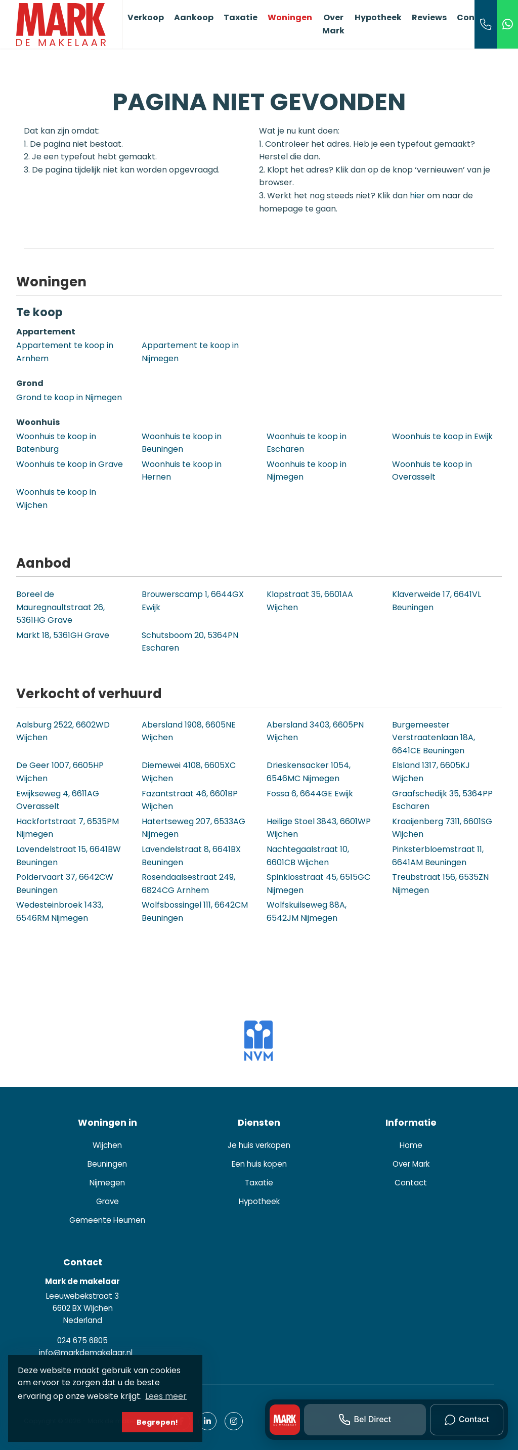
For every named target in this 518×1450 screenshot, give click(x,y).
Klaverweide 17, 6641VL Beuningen (436, 600)
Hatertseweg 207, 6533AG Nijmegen (193, 828)
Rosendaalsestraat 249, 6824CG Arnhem (188, 883)
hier (417, 195)
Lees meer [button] (166, 1396)
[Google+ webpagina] (234, 1421)
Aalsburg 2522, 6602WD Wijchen (63, 731)
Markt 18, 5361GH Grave (62, 635)
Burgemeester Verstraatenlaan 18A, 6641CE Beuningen (433, 737)
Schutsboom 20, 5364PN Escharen (190, 641)
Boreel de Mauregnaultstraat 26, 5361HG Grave (60, 607)
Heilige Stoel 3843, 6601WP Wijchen (319, 828)
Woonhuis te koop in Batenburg (56, 443)
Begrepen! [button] (157, 1422)
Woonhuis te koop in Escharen (307, 443)
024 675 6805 (82, 1340)
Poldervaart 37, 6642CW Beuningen (64, 883)
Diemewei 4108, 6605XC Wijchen (189, 771)
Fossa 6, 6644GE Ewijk (310, 793)
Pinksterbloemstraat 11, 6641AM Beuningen (438, 855)
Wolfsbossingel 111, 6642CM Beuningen (195, 911)
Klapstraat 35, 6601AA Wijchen (310, 600)
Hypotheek (378, 17)
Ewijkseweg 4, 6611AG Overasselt (57, 800)
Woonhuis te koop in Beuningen (182, 443)
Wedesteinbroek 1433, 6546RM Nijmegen (59, 911)
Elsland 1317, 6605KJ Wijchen (431, 771)
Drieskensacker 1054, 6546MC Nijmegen (309, 771)
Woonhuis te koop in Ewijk (442, 436)
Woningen (290, 17)
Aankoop (193, 17)
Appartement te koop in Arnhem (64, 351)
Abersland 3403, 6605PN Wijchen (315, 731)
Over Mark (333, 24)
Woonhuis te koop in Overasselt (432, 470)
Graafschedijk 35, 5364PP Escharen (442, 800)
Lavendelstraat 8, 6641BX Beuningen (191, 855)
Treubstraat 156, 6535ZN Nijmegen (440, 883)
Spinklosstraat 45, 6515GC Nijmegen (318, 883)
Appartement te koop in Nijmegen (190, 351)
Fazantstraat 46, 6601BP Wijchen (190, 800)
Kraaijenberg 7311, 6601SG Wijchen (442, 828)
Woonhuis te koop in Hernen (182, 470)
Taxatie (240, 17)
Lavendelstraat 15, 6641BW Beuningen (68, 855)
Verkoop (145, 17)
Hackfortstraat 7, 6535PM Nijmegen (67, 828)
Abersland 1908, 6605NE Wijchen (189, 731)
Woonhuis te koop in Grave (69, 464)
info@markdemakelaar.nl (86, 1352)
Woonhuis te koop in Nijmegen (307, 470)
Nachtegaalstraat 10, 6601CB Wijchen (308, 855)
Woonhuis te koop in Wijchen (56, 498)
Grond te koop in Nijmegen (69, 397)
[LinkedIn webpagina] (207, 1421)
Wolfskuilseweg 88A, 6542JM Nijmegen (307, 911)
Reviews (429, 17)
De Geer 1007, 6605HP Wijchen (60, 771)
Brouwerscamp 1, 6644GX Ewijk (193, 600)
